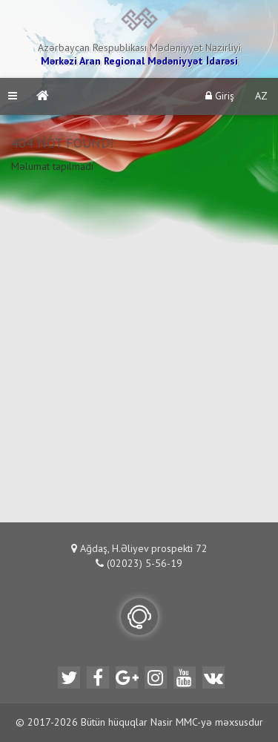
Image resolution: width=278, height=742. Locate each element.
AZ (261, 96)
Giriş (219, 96)
